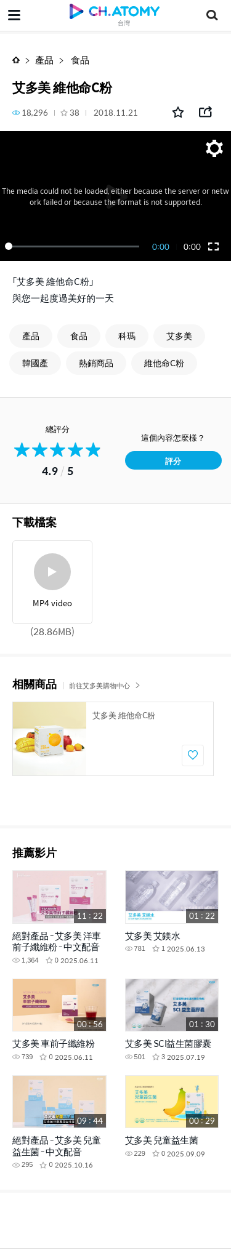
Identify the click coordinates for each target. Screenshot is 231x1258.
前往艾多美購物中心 (104, 685)
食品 (79, 59)
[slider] (74, 246)
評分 (173, 460)
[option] (113, 739)
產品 (44, 59)
